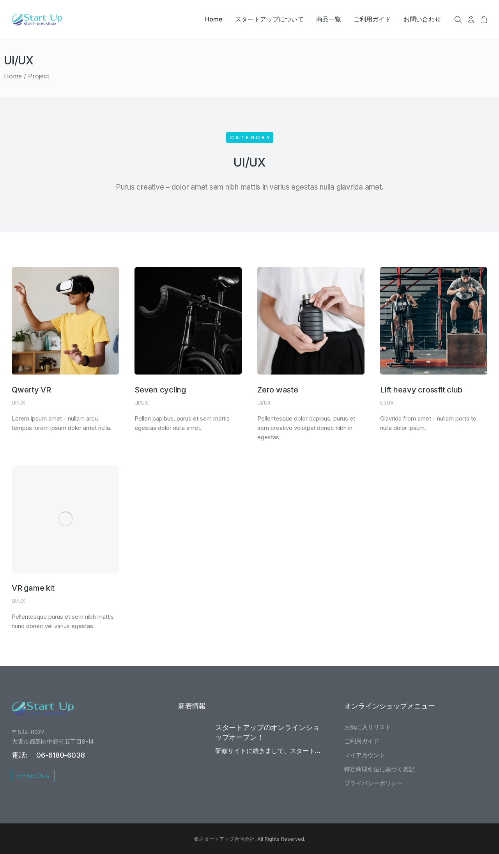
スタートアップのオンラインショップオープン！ (267, 732)
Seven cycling (160, 389)
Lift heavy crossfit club (421, 389)
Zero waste (277, 389)
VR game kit (33, 588)
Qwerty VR (31, 389)
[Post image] (65, 321)
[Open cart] (483, 19)
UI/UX (18, 402)
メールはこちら (33, 776)
